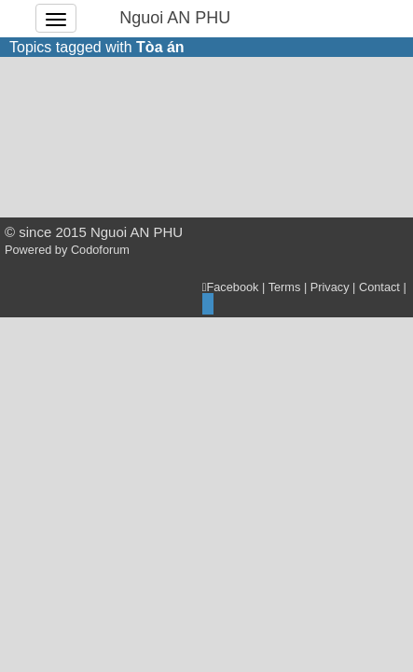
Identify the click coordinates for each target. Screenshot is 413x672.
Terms (284, 287)
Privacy (330, 287)
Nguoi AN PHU (174, 17)
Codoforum (100, 250)
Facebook (230, 287)
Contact (379, 287)
